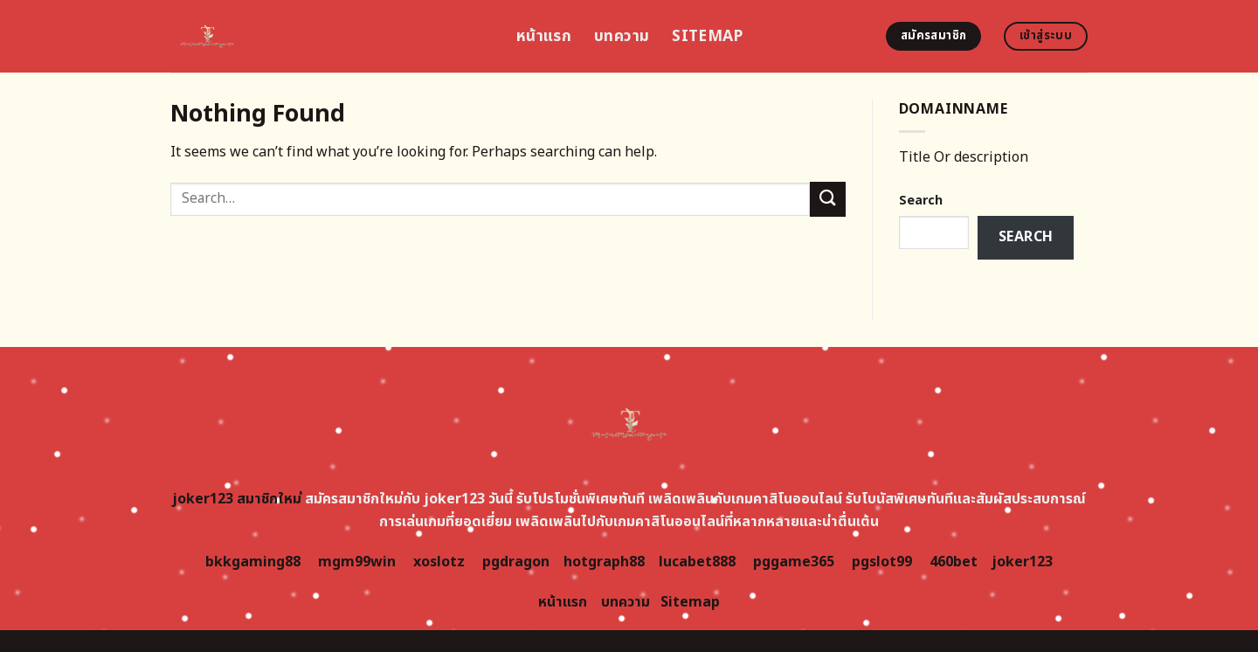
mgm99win (357, 561)
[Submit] (827, 199)
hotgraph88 (604, 561)
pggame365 (793, 561)
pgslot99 (882, 561)
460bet (954, 561)
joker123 (1022, 561)
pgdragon (516, 561)
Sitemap (707, 36)
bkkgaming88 (253, 561)
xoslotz (439, 561)
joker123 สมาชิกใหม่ (236, 499)
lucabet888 (697, 561)
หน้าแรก (543, 36)
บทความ (621, 36)
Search (921, 200)
